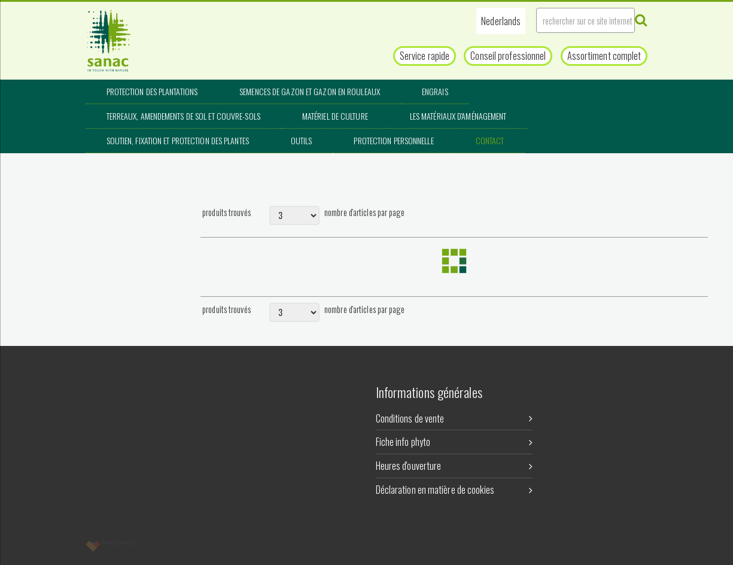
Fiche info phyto (454, 442)
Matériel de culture (335, 116)
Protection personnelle (393, 140)
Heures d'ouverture (454, 465)
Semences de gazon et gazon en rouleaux (309, 91)
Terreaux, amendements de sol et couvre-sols (183, 116)
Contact (490, 140)
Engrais (435, 91)
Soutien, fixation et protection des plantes (178, 140)
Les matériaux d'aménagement (458, 116)
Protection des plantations (152, 91)
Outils (301, 140)
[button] (500, 21)
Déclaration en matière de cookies (454, 489)
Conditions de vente (454, 418)
